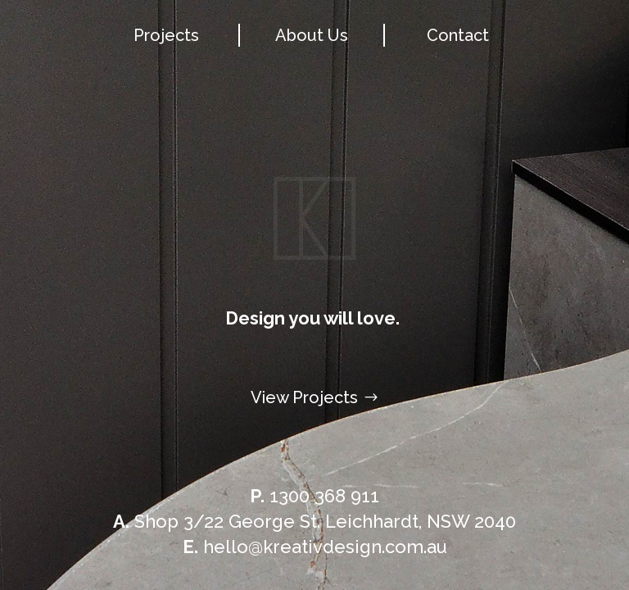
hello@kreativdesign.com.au (315, 546)
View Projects (304, 397)
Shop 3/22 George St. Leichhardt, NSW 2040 (314, 521)
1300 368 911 (314, 495)
